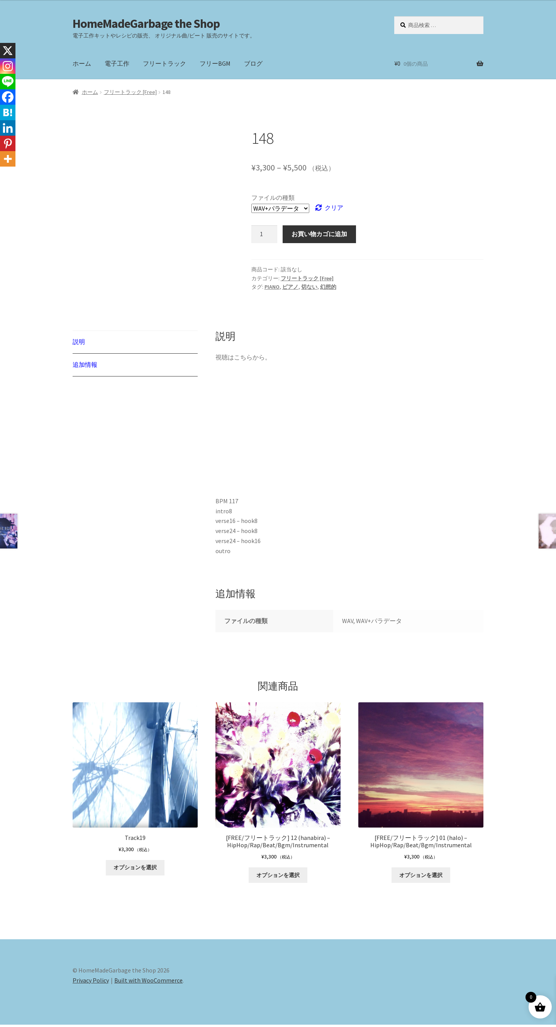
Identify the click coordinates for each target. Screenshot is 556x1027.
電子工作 (117, 63)
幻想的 (328, 286)
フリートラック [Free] (130, 92)
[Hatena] (7, 112)
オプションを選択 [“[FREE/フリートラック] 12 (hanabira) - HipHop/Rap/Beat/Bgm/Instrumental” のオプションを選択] (278, 877)
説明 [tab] (79, 342)
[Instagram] (7, 66)
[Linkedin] (7, 128)
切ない (309, 286)
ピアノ (290, 286)
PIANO (272, 286)
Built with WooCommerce (148, 982)
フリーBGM (215, 63)
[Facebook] (7, 97)
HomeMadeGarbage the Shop (146, 23)
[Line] (7, 81)
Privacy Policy (91, 982)
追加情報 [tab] (85, 364)
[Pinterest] (7, 143)
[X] (7, 50)
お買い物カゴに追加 (319, 234)
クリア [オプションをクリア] (334, 207)
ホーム (82, 63)
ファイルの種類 (273, 197)
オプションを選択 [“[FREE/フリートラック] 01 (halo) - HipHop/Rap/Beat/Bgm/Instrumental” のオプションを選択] (420, 877)
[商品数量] (264, 234)
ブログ (253, 63)
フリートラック (164, 63)
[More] (7, 159)
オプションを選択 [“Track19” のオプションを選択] (135, 869)
